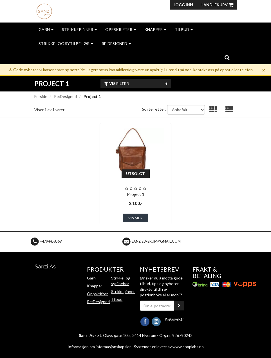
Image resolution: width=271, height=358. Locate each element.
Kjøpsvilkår (174, 319)
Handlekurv (216, 4)
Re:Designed (116, 43)
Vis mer (135, 218)
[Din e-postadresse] (157, 306)
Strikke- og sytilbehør (66, 43)
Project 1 (135, 194)
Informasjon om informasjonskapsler (99, 346)
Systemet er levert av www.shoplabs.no (169, 346)
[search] (227, 57)
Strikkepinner (79, 29)
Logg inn (183, 4)
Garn (46, 29)
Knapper (155, 29)
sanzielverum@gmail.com (156, 241)
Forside (40, 96)
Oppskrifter (120, 29)
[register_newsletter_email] (179, 305)
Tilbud (184, 29)
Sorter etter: (154, 109)
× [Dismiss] (263, 70)
